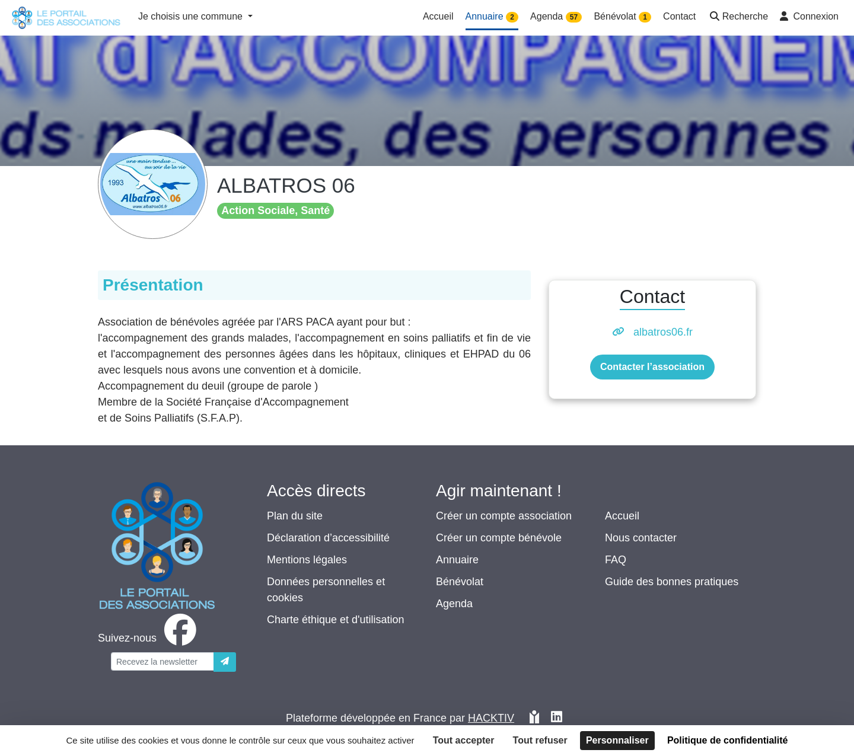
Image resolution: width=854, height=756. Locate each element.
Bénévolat (459, 582)
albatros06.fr (663, 332)
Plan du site (295, 516)
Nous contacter (641, 538)
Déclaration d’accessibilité (328, 538)
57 (574, 17)
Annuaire (457, 560)
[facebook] (149, 638)
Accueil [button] (438, 16)
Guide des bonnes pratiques (671, 582)
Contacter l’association (652, 367)
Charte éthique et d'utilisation (335, 620)
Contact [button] (679, 16)
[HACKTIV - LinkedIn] (556, 718)
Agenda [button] (556, 17)
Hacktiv (491, 718)
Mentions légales (307, 560)
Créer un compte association (504, 516)
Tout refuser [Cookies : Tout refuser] (540, 740)
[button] (738, 17)
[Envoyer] (225, 662)
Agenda (454, 604)
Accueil (622, 516)
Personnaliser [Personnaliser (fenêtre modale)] (617, 740)
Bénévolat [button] (622, 17)
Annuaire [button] (492, 17)
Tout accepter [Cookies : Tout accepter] (464, 740)
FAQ (615, 560)
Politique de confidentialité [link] (727, 740)
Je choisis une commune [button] (192, 16)
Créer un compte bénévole (499, 538)
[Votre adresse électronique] (162, 661)
